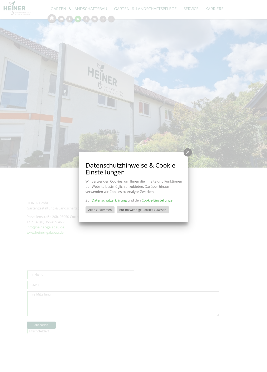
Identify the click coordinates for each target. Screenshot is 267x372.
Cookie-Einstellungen (158, 200)
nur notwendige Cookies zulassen (142, 210)
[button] (188, 152)
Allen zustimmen (100, 210)
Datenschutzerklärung (109, 200)
